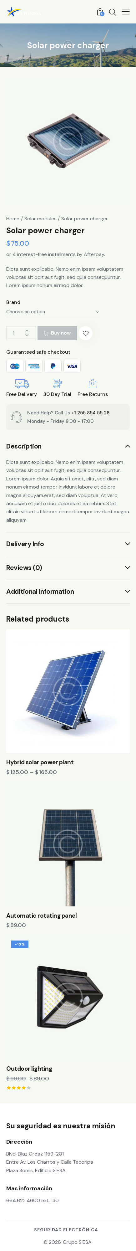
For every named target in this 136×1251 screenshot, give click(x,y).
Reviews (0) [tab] (24, 567)
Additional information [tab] (40, 591)
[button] (85, 333)
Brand (13, 302)
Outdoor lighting (29, 1069)
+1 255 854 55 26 (90, 413)
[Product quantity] (21, 333)
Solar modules (40, 218)
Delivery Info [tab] (25, 544)
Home (12, 218)
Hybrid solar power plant (39, 762)
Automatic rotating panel (41, 916)
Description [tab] (24, 447)
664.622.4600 (23, 1200)
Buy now (61, 333)
